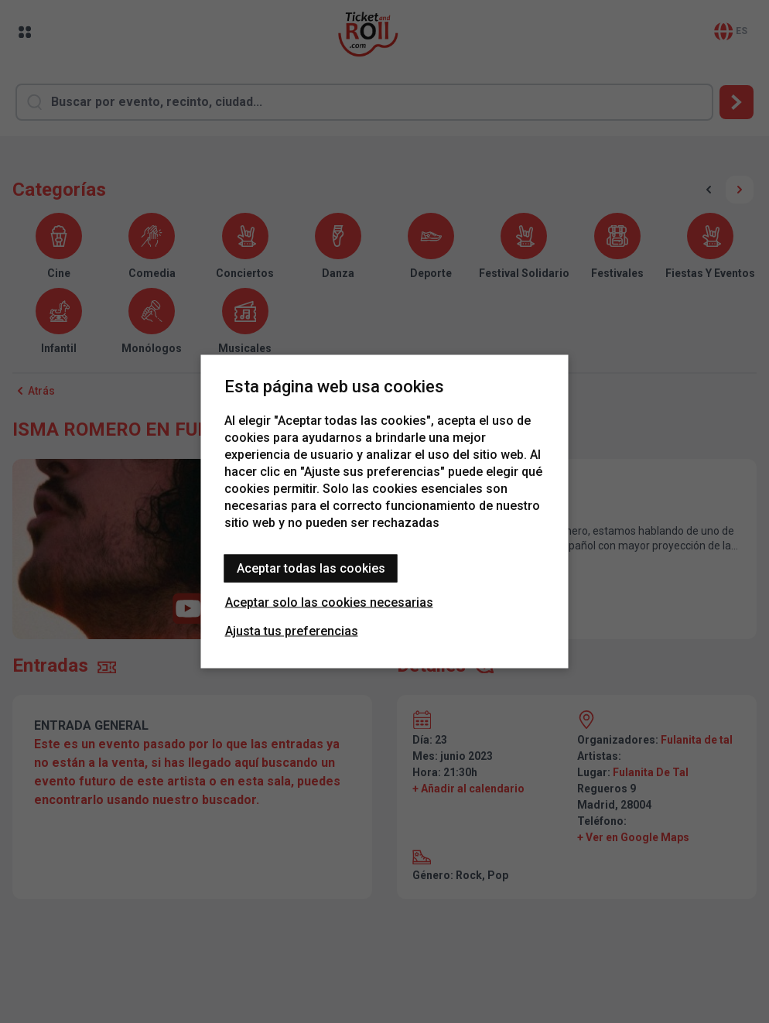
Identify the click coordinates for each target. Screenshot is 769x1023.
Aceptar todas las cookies (311, 568)
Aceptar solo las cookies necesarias (329, 602)
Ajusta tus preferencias (291, 631)
